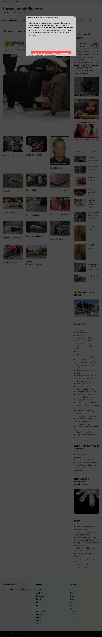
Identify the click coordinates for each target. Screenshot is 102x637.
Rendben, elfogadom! (40, 53)
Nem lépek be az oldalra (60, 53)
